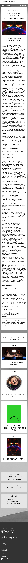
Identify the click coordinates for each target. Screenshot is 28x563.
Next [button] (25, 37)
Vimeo (3, 553)
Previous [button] (3, 37)
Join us (3, 546)
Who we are (4, 542)
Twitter (3, 552)
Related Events (20, 18)
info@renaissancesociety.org (9, 537)
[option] (14, 31)
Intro (5, 18)
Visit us (3, 543)
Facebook (4, 549)
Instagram (4, 550)
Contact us (4, 544)
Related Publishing (11, 18)
